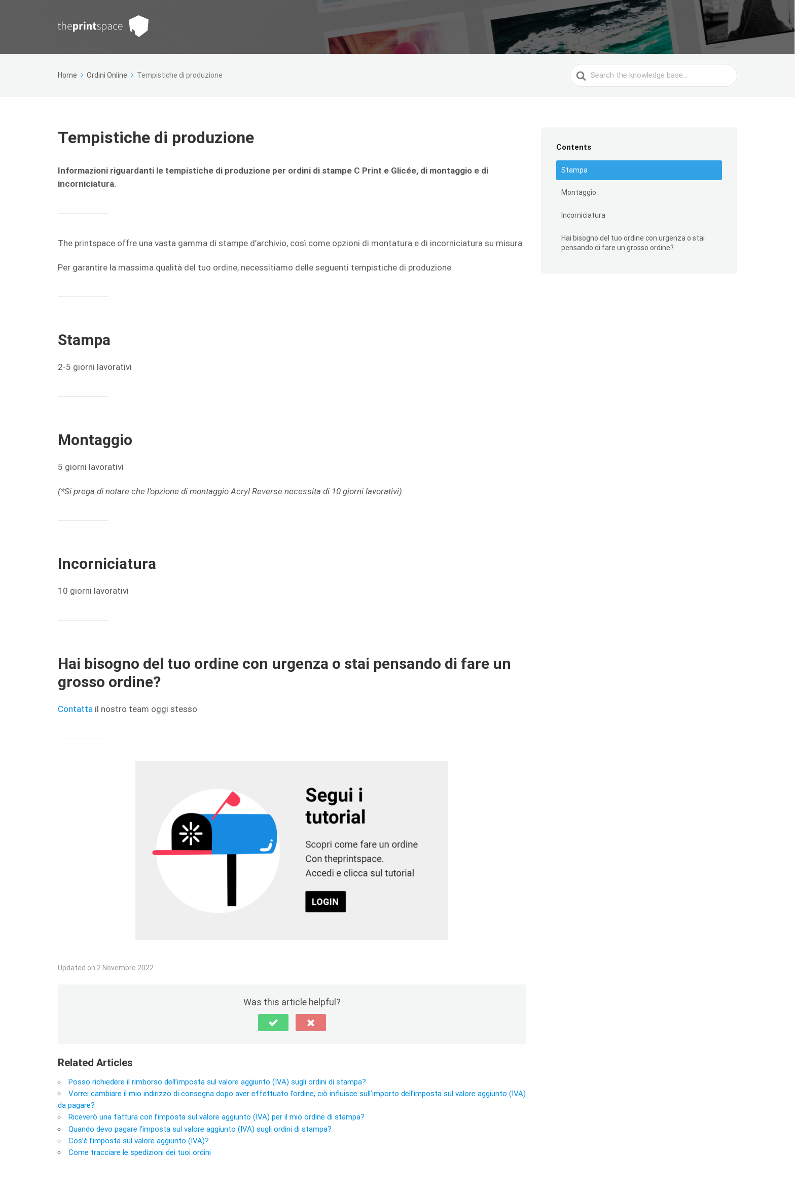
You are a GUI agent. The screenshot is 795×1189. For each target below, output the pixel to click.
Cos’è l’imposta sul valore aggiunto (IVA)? (138, 1140)
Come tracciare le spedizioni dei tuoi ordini (139, 1152)
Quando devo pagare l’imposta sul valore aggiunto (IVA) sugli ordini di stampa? (200, 1129)
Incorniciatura (583, 215)
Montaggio (578, 192)
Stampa (574, 170)
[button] (273, 1022)
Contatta (75, 709)
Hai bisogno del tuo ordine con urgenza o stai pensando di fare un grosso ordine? (633, 243)
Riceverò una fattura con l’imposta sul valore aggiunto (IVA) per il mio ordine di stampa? (216, 1117)
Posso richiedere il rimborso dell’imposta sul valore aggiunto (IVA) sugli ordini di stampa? (217, 1081)
